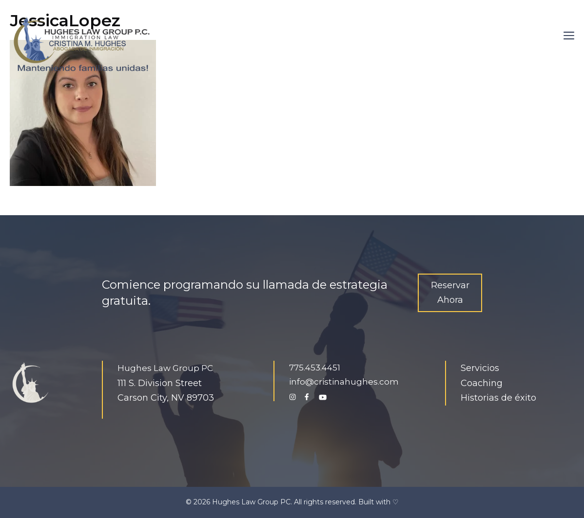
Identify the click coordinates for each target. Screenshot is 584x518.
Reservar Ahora (450, 293)
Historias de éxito (498, 397)
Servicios (480, 368)
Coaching (482, 383)
